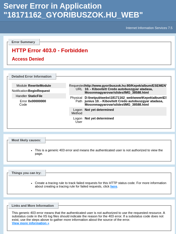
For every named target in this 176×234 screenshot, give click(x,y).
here (113, 186)
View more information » (30, 223)
